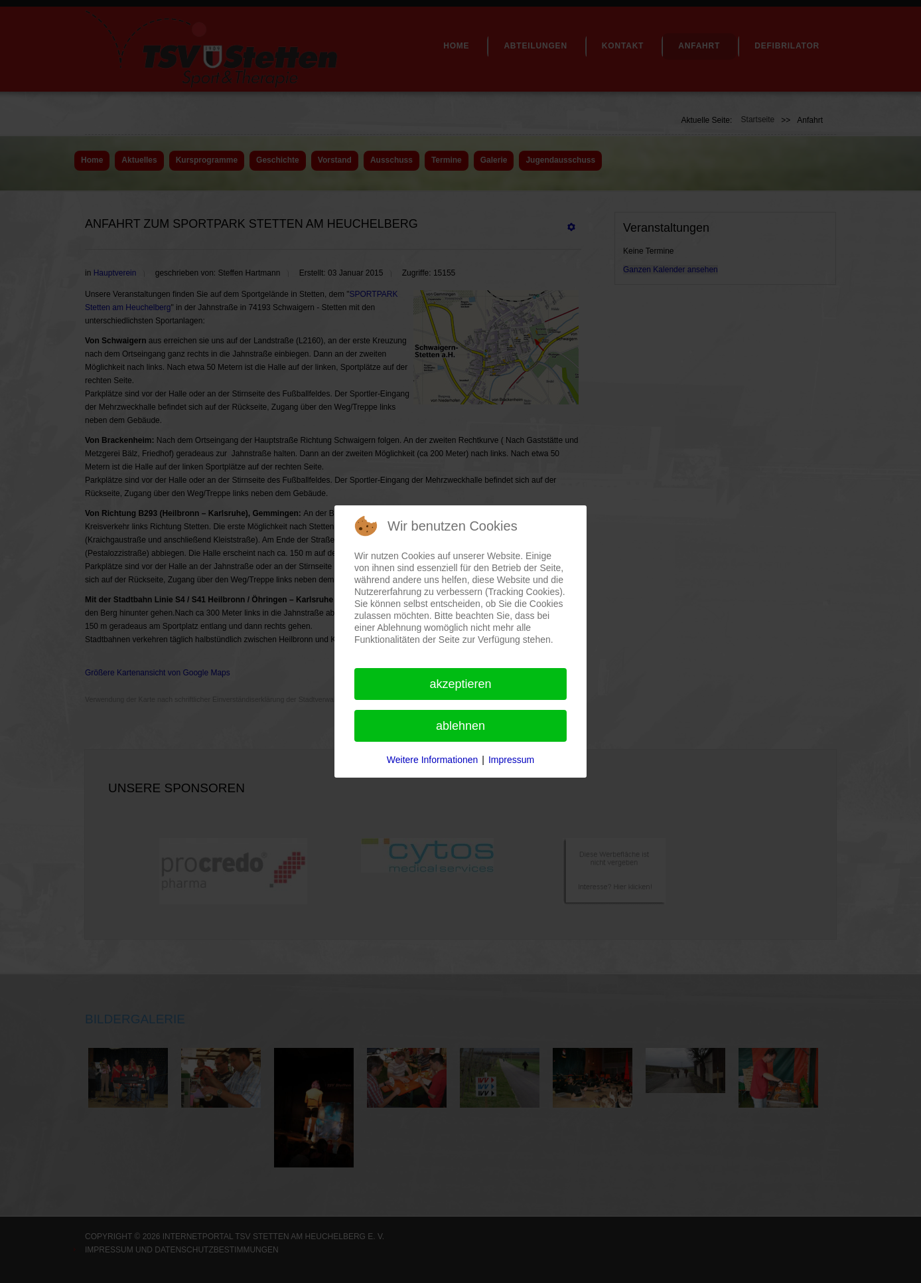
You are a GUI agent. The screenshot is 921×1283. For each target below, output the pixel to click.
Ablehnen (460, 725)
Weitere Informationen (432, 759)
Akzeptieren (460, 684)
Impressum (511, 759)
